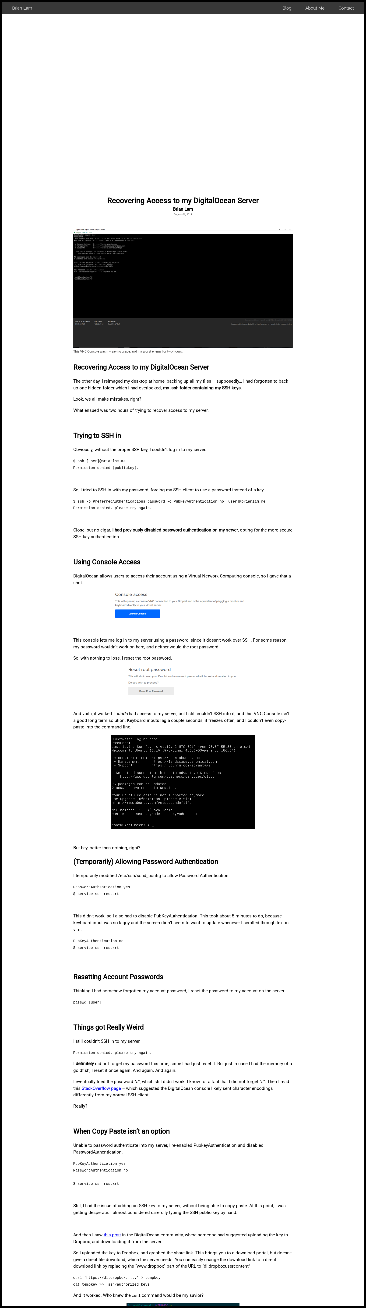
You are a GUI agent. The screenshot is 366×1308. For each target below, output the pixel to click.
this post (112, 1235)
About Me (315, 8)
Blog (287, 8)
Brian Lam (22, 8)
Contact (346, 8)
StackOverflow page (101, 1088)
